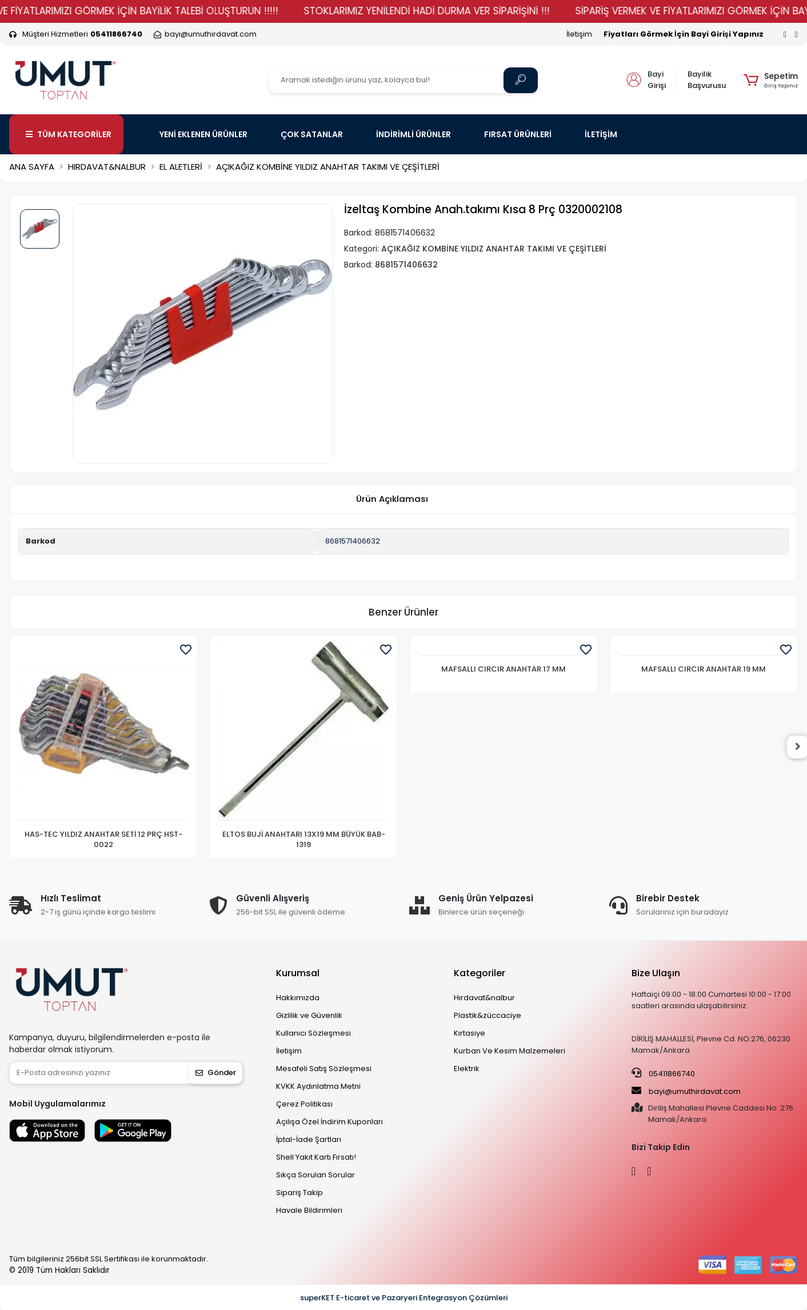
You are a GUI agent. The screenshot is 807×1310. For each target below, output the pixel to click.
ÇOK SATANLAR (312, 134)
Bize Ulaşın (656, 973)
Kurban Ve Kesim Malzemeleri (509, 1050)
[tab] (392, 499)
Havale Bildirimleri (309, 1210)
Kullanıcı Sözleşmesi (313, 1033)
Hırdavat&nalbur (484, 997)
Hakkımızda (297, 997)
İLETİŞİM (601, 134)
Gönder (215, 1072)
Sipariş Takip (299, 1192)
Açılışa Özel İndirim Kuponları (329, 1121)
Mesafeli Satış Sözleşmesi (323, 1068)
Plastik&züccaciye (487, 1015)
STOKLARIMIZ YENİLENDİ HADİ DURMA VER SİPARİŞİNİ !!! (445, 11)
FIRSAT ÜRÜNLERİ (518, 134)
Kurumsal (297, 973)
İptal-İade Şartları (308, 1139)
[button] (771, 80)
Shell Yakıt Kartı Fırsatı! (316, 1157)
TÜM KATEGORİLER (68, 134)
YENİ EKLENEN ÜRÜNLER (203, 134)
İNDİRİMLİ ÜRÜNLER (413, 134)
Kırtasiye (469, 1033)
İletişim (579, 34)
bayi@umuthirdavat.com (686, 1091)
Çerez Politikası (304, 1104)
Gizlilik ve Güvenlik (309, 1015)
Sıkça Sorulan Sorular (315, 1174)
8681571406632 (352, 541)
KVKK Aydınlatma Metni (318, 1086)
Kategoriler (479, 973)
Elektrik (467, 1068)
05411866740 (663, 1073)
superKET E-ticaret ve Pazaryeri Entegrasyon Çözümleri (404, 1297)
